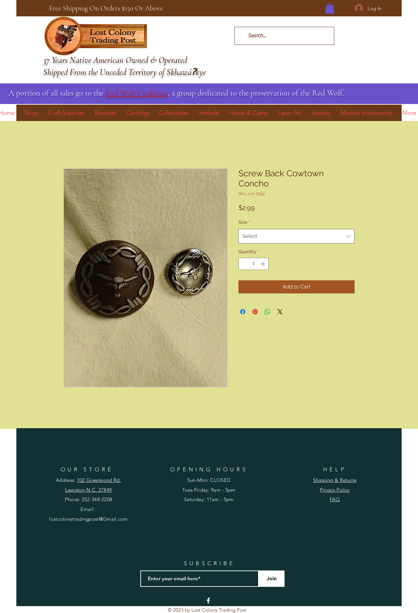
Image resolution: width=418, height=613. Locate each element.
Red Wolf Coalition (136, 93)
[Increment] (263, 264)
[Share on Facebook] (243, 312)
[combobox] (296, 236)
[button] (329, 8)
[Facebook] (208, 600)
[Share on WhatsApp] (267, 312)
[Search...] (284, 35)
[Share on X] (280, 312)
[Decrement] (243, 264)
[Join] (271, 578)
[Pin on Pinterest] (255, 312)
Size (244, 222)
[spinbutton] (253, 264)
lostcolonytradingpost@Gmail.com (88, 519)
